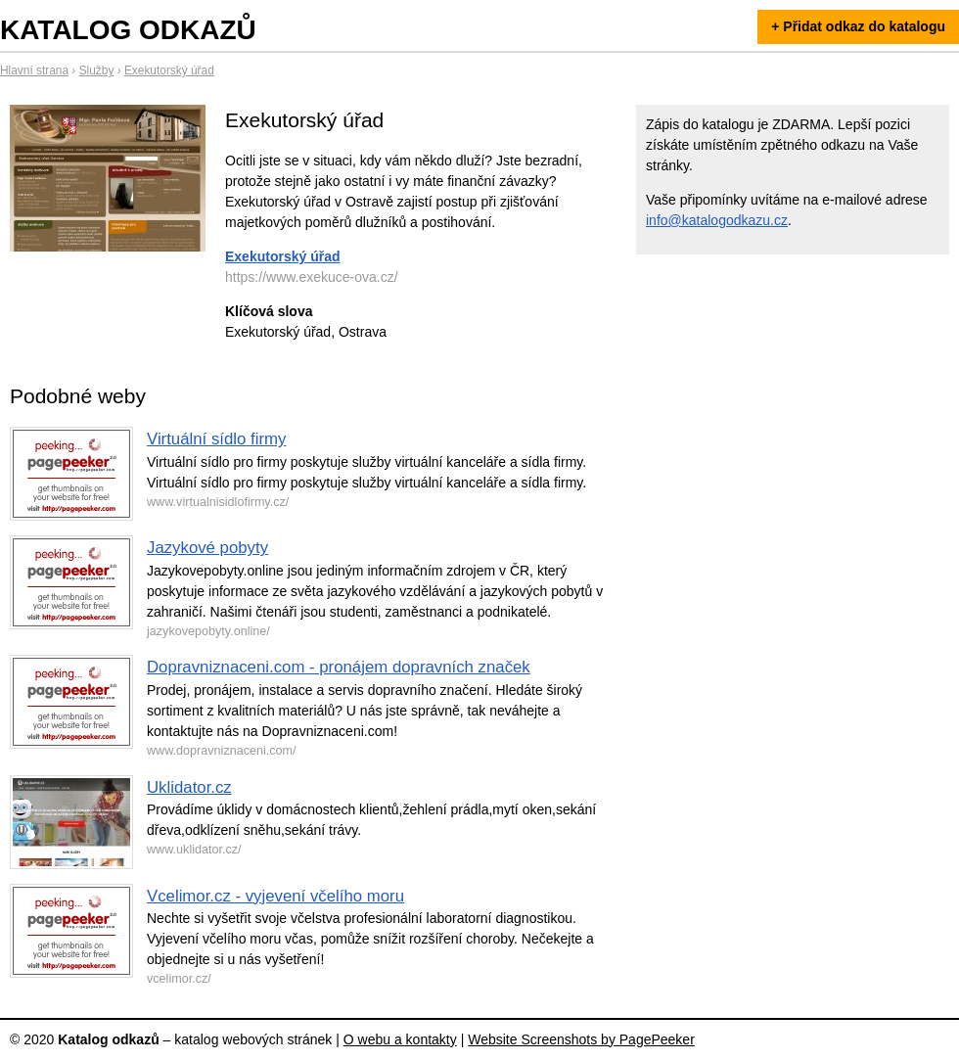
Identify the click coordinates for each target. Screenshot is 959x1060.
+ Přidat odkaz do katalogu (858, 26)
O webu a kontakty (400, 1039)
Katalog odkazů (128, 30)
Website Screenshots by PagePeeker (581, 1039)
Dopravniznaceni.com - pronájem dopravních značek (338, 667)
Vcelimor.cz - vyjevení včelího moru (275, 896)
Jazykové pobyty (207, 547)
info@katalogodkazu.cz (717, 220)
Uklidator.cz (189, 787)
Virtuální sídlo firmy (216, 439)
